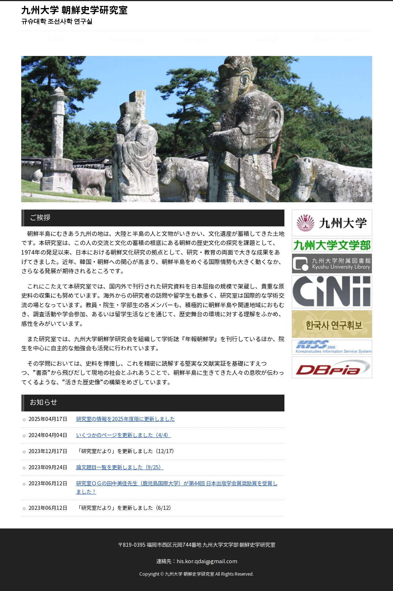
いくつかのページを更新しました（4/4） (123, 435)
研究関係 (267, 39)
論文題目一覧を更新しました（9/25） (120, 467)
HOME (56, 40)
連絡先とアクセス (337, 39)
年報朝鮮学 (196, 39)
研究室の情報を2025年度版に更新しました (125, 419)
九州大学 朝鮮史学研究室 (74, 15)
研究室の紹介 (126, 39)
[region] (196, 129)
